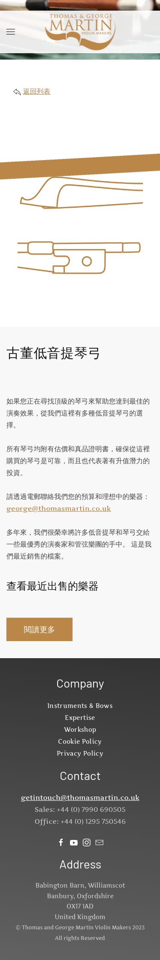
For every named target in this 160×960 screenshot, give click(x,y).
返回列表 (36, 91)
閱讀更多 (39, 629)
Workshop (80, 729)
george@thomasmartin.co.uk (58, 508)
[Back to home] (80, 32)
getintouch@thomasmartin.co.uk (80, 797)
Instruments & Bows (80, 705)
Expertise (80, 717)
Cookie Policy (80, 741)
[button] (10, 32)
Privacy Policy (80, 753)
